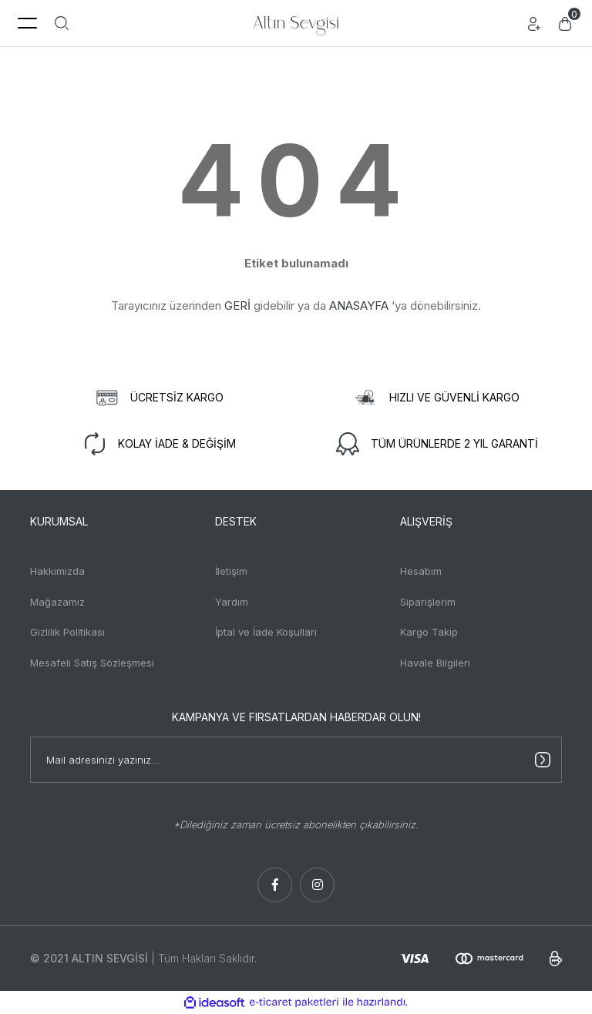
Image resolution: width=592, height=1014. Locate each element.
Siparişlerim (428, 602)
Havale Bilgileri (435, 662)
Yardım (231, 602)
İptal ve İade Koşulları (266, 632)
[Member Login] (534, 23)
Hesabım (421, 571)
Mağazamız (57, 602)
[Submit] (542, 760)
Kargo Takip (429, 632)
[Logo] (296, 23)
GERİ (237, 305)
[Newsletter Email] (296, 760)
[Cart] (565, 23)
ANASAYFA (358, 305)
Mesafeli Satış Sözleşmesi (92, 662)
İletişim (231, 571)
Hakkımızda (57, 571)
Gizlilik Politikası (67, 632)
